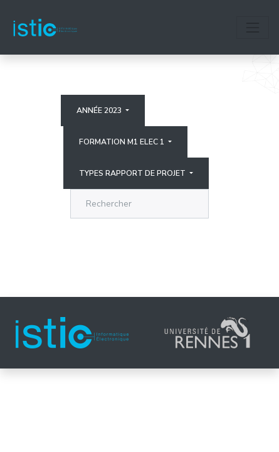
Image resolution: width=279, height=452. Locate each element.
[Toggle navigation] (252, 27)
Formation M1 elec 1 (122, 142)
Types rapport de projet (133, 173)
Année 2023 (100, 110)
